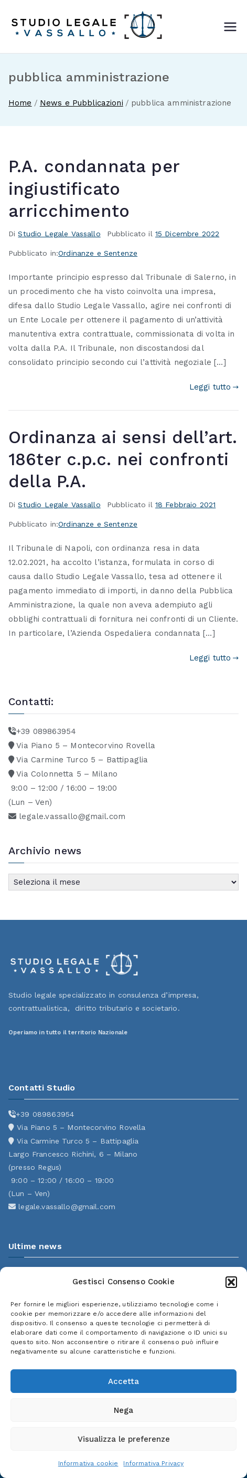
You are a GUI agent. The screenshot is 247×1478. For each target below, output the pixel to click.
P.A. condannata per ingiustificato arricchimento (93, 188)
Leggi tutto (214, 387)
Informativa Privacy (153, 1463)
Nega (123, 1410)
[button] (231, 1282)
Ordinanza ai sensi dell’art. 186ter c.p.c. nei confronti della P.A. (122, 459)
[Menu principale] (230, 26)
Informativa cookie (88, 1463)
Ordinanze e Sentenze (97, 253)
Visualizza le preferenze (124, 1439)
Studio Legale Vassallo (59, 233)
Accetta (123, 1381)
